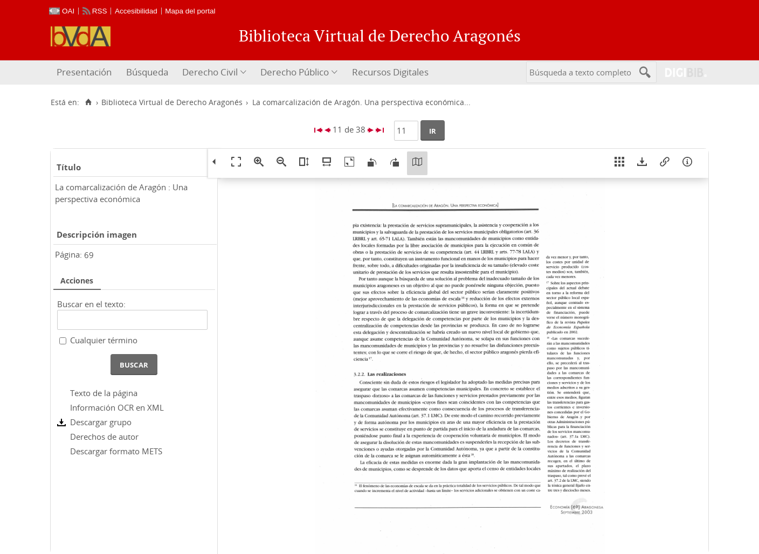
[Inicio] (88, 102)
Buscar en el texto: (91, 304)
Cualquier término (103, 340)
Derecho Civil (210, 72)
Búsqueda (147, 72)
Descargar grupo (101, 422)
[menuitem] (85, 72)
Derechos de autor (104, 436)
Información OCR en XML (117, 407)
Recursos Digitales (390, 72)
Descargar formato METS (116, 451)
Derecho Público (294, 72)
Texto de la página (103, 392)
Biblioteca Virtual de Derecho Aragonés (172, 102)
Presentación (84, 72)
